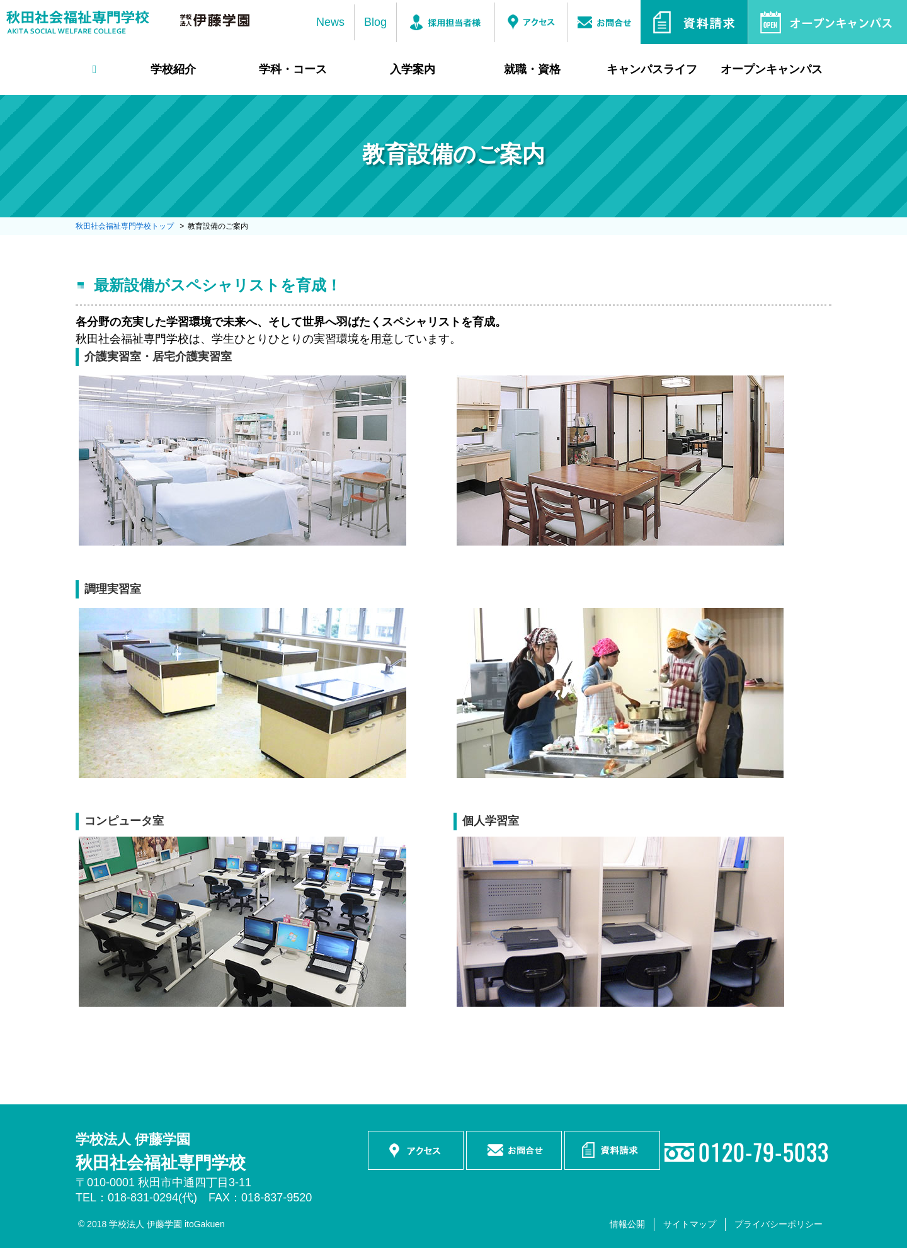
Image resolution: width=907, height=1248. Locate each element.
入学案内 (412, 69)
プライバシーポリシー (778, 1224)
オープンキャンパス (772, 69)
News (330, 22)
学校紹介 (173, 69)
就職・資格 (532, 69)
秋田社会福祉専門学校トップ (125, 226)
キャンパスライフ (652, 69)
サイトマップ (689, 1224)
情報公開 (627, 1224)
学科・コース (293, 69)
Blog (375, 22)
